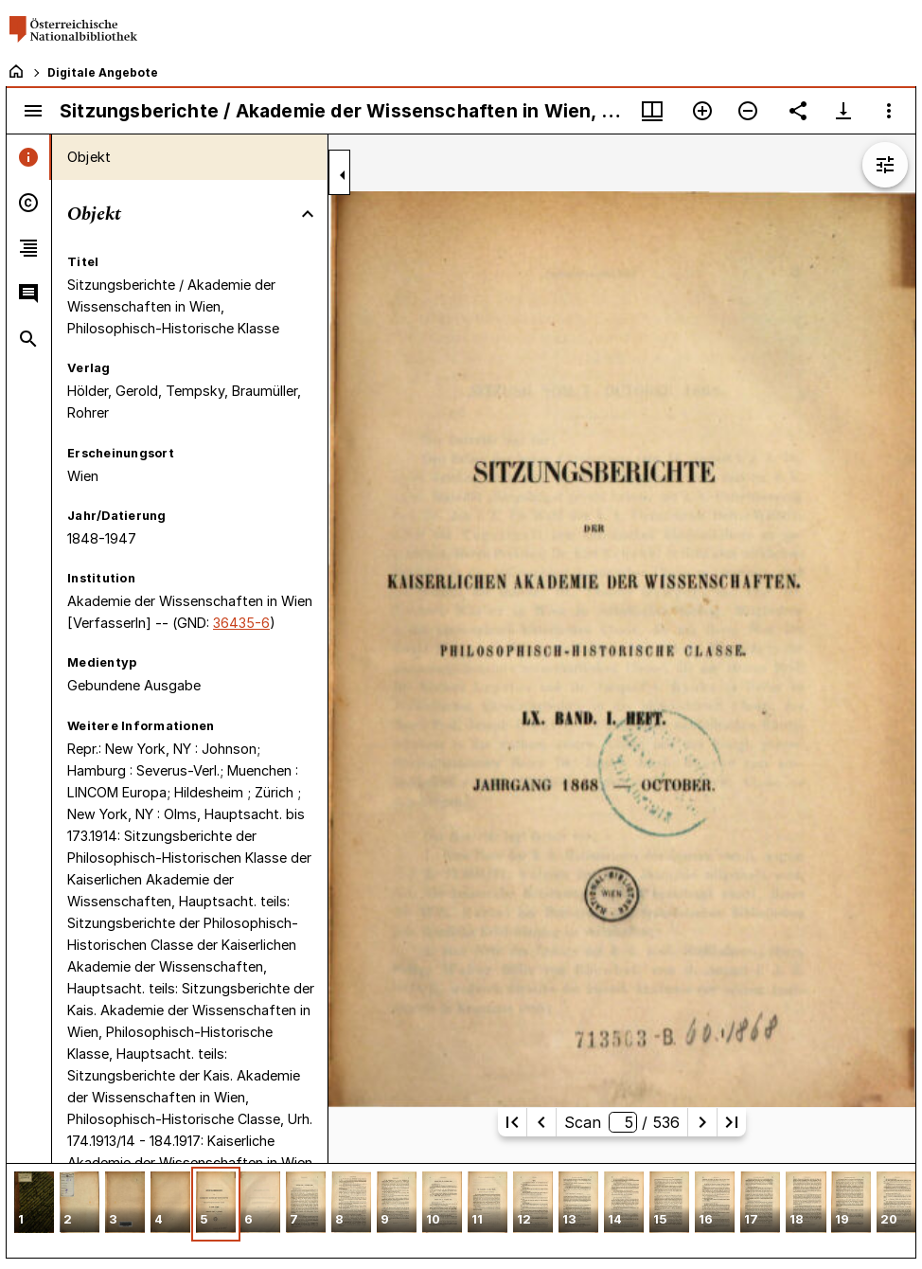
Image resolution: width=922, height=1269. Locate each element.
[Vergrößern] (702, 111)
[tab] (29, 157)
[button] (34, 1204)
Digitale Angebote (102, 72)
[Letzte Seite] (732, 1122)
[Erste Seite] (512, 1122)
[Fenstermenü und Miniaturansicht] (652, 111)
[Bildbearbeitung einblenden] (885, 165)
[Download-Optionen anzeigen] (843, 111)
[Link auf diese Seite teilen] (798, 111)
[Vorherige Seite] (541, 1122)
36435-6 (241, 623)
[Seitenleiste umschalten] (33, 111)
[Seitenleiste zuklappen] (342, 175)
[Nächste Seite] (702, 1122)
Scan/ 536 (622, 1122)
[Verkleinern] (748, 111)
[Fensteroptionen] (889, 111)
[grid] (461, 1210)
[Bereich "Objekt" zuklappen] (307, 214)
